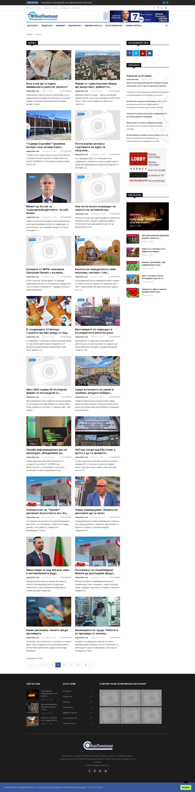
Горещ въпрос (131, 235)
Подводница (135, 214)
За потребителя (114, 25)
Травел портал (134, 25)
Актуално (33, 25)
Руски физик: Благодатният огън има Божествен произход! (66, 3)
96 (86, 665)
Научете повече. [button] (95, 787)
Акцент (129, 248)
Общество (47, 25)
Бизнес (32, 54)
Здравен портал (93, 25)
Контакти (76, 8)
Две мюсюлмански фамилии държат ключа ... (49, 706)
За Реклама (65, 8)
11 (64, 665)
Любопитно (75, 25)
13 (77, 665)
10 (58, 665)
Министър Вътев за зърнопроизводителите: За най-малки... (47, 209)
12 (71, 665)
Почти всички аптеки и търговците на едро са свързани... (90, 147)
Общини (61, 25)
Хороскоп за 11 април (139, 75)
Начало (29, 34)
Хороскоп (47, 8)
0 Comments (66, 91)
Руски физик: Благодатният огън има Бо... (49, 693)
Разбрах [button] (186, 787)
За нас (56, 8)
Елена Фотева (132, 79)
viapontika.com (32, 91)
